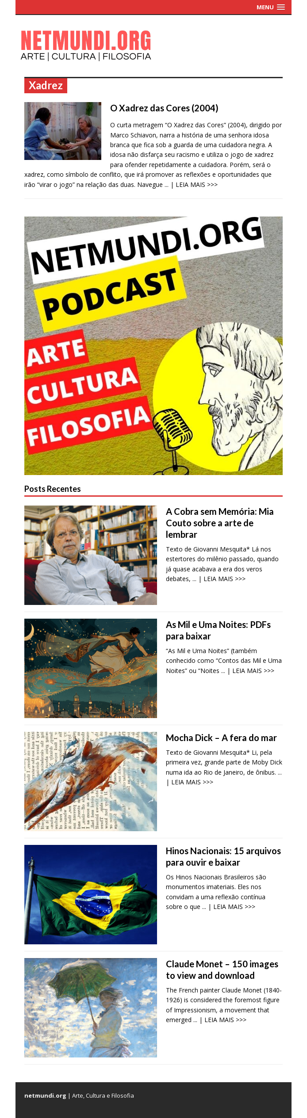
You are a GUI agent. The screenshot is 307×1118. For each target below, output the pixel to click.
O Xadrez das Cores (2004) (164, 108)
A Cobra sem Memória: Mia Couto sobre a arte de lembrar (220, 523)
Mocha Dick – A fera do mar (221, 737)
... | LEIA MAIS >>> (191, 184)
